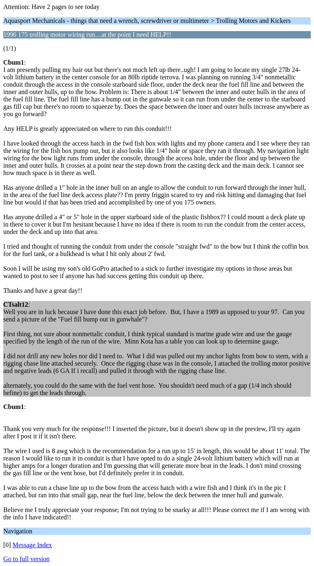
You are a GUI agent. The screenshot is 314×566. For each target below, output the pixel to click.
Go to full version (26, 558)
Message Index (32, 544)
